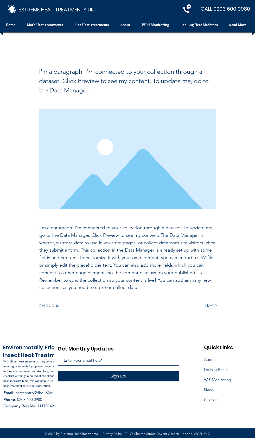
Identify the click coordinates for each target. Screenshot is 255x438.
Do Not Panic (215, 369)
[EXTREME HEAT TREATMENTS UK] (56, 9)
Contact (211, 399)
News (209, 389)
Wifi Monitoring (217, 379)
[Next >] (211, 305)
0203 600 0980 (29, 399)
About (209, 359)
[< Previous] (50, 305)
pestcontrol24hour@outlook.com (43, 392)
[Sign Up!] (118, 376)
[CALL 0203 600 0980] (225, 9)
